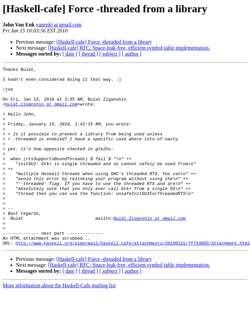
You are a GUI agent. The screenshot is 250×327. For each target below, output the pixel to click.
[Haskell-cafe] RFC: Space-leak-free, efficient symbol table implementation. (129, 48)
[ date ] (69, 54)
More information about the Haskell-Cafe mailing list (59, 321)
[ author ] (132, 54)
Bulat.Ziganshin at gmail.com (149, 249)
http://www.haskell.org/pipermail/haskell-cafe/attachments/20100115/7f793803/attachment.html (133, 279)
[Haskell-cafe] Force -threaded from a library (104, 42)
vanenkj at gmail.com (59, 24)
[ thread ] (88, 54)
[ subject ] (110, 54)
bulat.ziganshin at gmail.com (41, 112)
